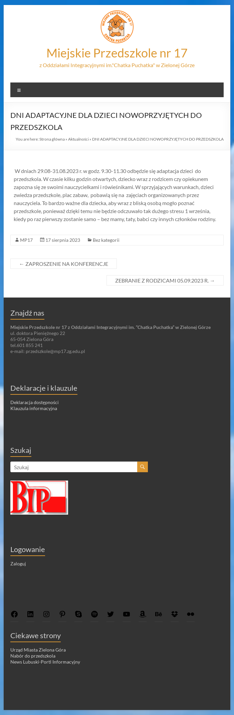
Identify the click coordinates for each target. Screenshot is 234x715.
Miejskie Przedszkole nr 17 (117, 52)
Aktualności (78, 139)
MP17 (26, 240)
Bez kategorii (106, 240)
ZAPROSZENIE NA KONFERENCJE (63, 263)
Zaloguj (18, 563)
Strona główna (52, 139)
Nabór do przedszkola (32, 656)
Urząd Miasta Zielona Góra (38, 650)
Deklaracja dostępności (34, 402)
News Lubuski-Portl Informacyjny (45, 662)
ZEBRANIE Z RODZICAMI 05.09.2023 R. (165, 280)
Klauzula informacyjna (33, 408)
